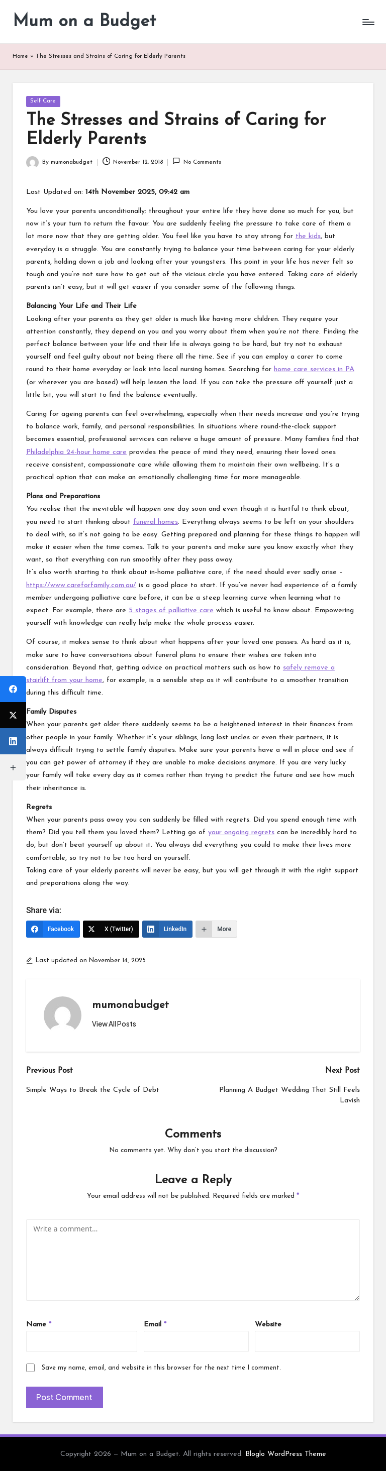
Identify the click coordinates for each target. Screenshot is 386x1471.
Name (38, 1324)
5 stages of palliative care (171, 610)
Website (268, 1324)
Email (155, 1324)
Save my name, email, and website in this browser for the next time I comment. (161, 1368)
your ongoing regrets (241, 832)
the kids (308, 236)
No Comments (196, 161)
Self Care (43, 101)
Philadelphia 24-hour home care (76, 452)
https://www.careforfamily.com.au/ (81, 585)
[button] (114, 1024)
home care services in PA (314, 369)
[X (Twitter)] (111, 929)
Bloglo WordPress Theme (285, 1454)
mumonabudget (130, 1005)
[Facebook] (53, 929)
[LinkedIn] (167, 929)
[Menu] (367, 22)
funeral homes (155, 522)
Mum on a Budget (84, 22)
